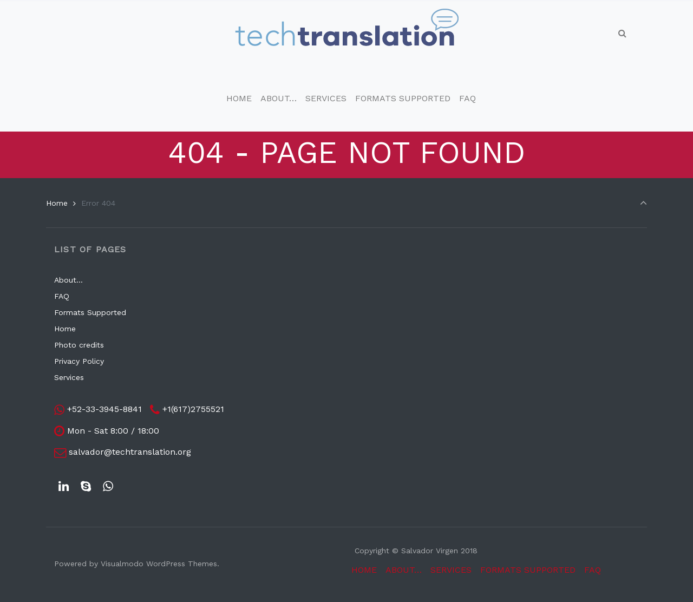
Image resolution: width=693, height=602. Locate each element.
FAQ (61, 296)
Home (57, 203)
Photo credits (79, 345)
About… (68, 280)
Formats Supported (90, 312)
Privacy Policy (79, 361)
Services (69, 377)
